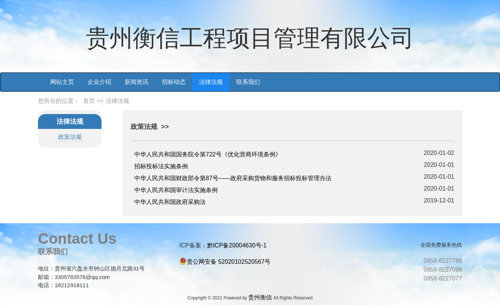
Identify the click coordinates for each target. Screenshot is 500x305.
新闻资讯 (136, 82)
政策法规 (70, 137)
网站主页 (62, 82)
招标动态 (174, 82)
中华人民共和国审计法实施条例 (176, 190)
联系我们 (248, 82)
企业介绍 (99, 82)
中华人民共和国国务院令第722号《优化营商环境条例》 (207, 154)
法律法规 (211, 82)
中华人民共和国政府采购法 (170, 202)
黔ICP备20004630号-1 (237, 245)
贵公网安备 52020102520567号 (228, 262)
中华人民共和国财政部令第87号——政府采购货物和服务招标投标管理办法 (232, 178)
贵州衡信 (260, 297)
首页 (89, 101)
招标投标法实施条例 (161, 166)
